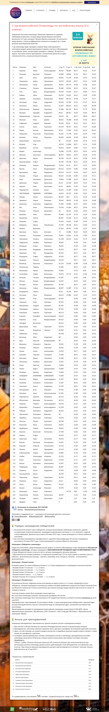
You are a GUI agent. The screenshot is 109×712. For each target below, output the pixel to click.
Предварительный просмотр (34, 509)
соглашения (29, 2)
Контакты (64, 10)
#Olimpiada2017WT (36, 516)
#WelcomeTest (50, 516)
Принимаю (92, 2)
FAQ (73, 10)
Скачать (20, 509)
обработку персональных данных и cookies (67, 2)
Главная (28, 10)
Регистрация (85, 10)
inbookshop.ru (87, 598)
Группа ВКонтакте (21, 516)
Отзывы (52, 10)
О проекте (40, 10)
